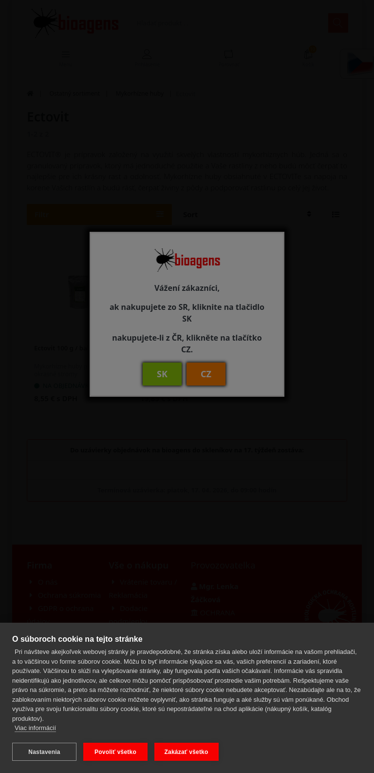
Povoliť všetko (115, 752)
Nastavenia (44, 752)
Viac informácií (35, 728)
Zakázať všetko (186, 752)
